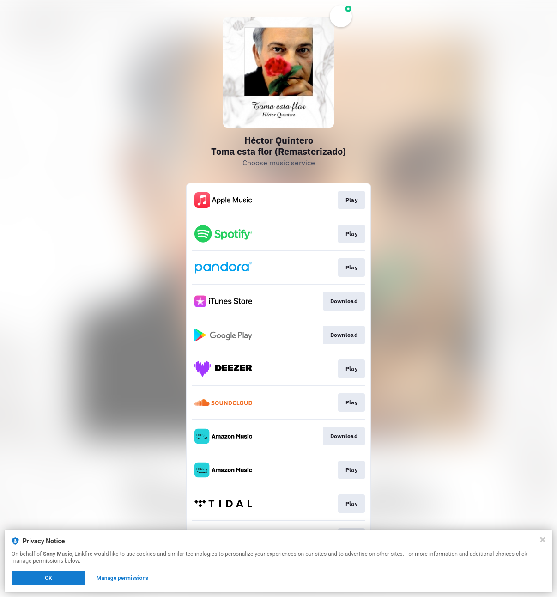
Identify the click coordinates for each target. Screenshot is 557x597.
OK (48, 578)
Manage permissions (123, 578)
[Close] (542, 539)
